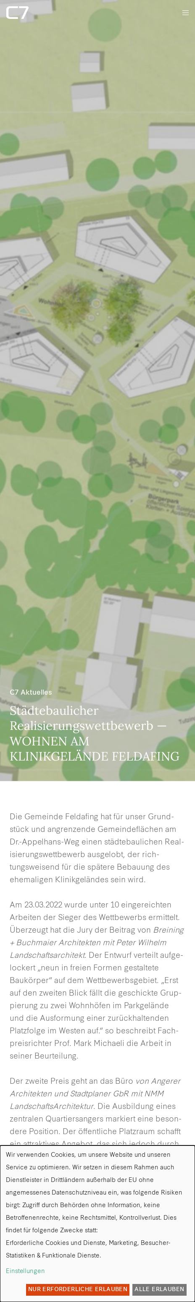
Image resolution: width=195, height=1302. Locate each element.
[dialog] (97, 1223)
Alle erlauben (159, 1289)
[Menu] (183, 12)
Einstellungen (25, 1271)
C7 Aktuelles (31, 693)
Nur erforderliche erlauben (77, 1289)
